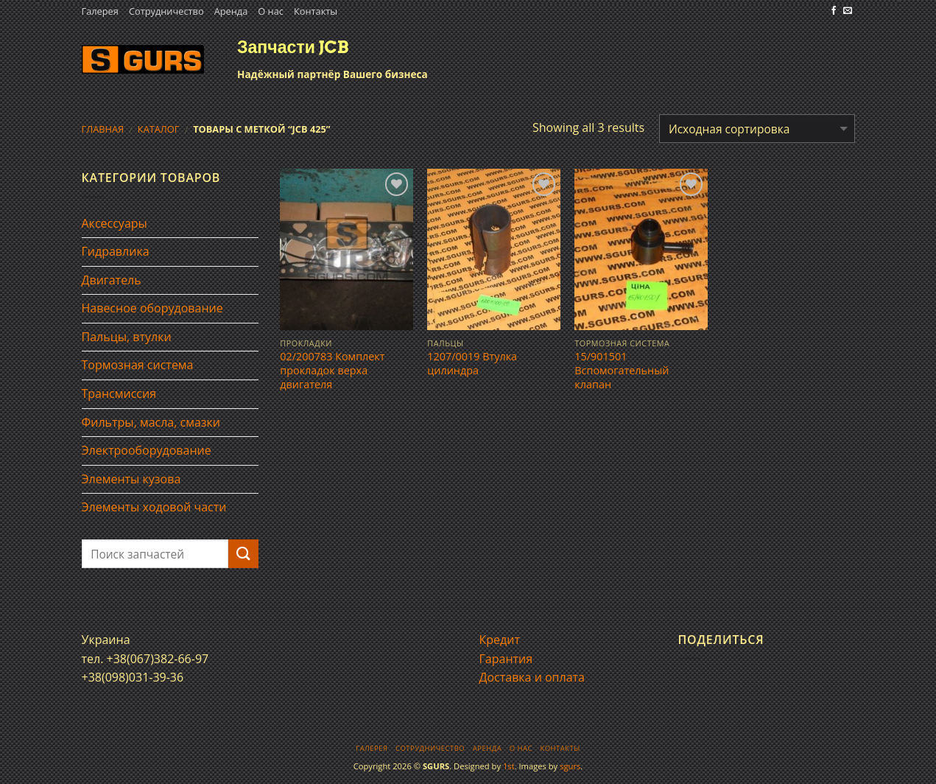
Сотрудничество (166, 11)
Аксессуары (114, 223)
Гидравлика (115, 251)
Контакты (315, 11)
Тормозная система (138, 365)
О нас (271, 11)
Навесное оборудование (152, 308)
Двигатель (111, 280)
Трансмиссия (119, 393)
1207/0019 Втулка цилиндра (472, 363)
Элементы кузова (131, 479)
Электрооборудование (146, 450)
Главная (103, 129)
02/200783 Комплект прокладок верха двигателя (332, 370)
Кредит (499, 639)
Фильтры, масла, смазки (151, 422)
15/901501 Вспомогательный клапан (621, 370)
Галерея (100, 11)
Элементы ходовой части (154, 507)
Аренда (231, 11)
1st (509, 765)
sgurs (570, 765)
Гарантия (506, 659)
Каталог (159, 129)
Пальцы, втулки (127, 337)
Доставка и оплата (532, 677)
